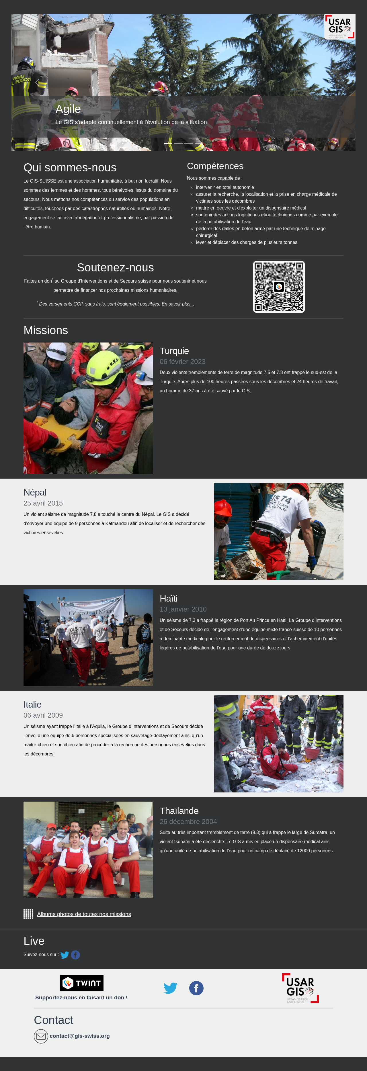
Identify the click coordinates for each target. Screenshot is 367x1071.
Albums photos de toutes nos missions (84, 914)
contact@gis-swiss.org (80, 1036)
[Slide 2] (178, 143)
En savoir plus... (178, 303)
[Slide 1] (168, 143)
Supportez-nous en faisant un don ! (81, 997)
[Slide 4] (199, 143)
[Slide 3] (188, 143)
